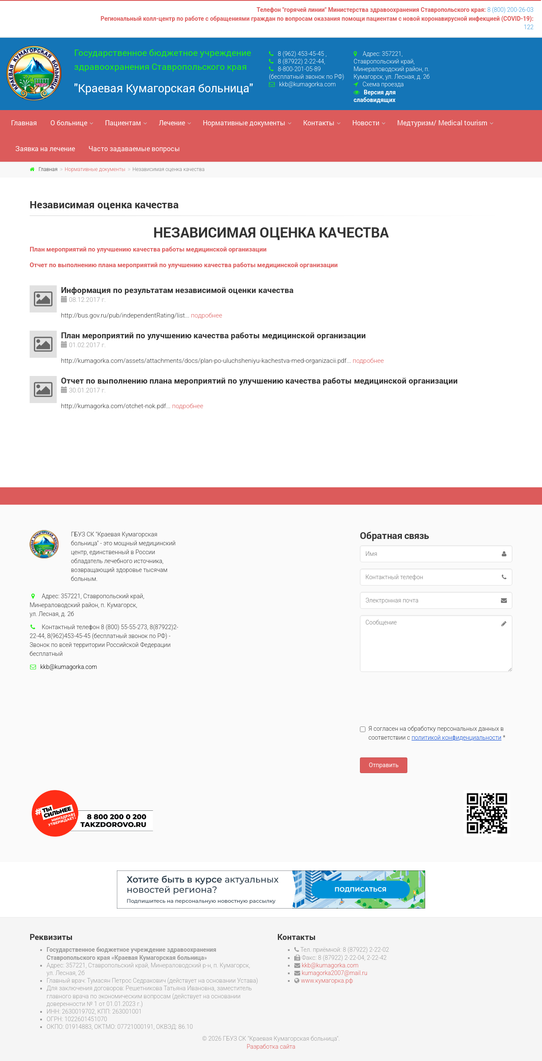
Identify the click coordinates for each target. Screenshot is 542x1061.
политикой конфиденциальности (456, 737)
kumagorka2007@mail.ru (334, 973)
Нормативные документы (244, 122)
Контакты (319, 122)
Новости (365, 122)
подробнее (206, 315)
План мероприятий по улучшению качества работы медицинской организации (148, 249)
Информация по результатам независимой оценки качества (177, 290)
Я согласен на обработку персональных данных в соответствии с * (433, 733)
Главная (24, 122)
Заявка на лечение (45, 148)
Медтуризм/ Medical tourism (442, 122)
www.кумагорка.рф (327, 980)
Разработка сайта (270, 1046)
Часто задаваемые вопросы (134, 148)
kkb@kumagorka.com (307, 84)
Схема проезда (383, 84)
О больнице (68, 122)
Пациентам (123, 122)
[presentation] (424, 694)
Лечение (172, 122)
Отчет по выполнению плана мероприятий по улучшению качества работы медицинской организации (184, 265)
